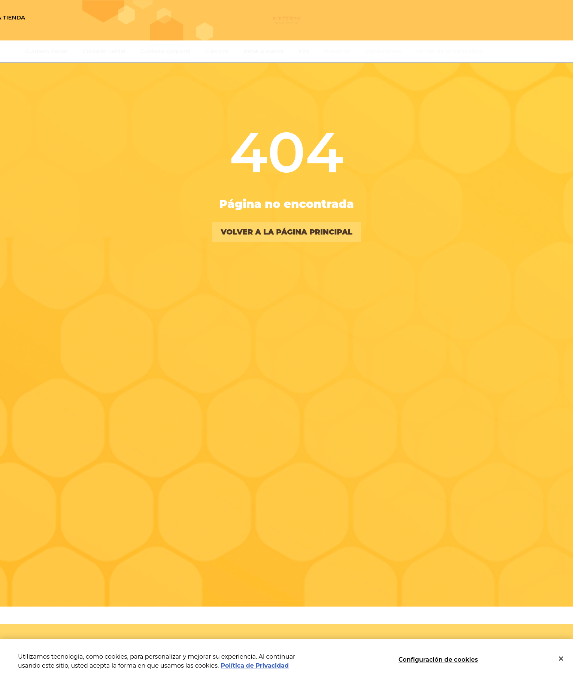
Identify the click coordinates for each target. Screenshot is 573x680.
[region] (286, 659)
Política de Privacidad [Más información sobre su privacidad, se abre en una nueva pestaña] (255, 665)
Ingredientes (383, 51)
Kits (303, 51)
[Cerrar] (561, 658)
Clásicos (216, 51)
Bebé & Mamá (263, 51)
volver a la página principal (286, 231)
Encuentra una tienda (71, 17)
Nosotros (337, 51)
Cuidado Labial (103, 51)
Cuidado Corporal (165, 51)
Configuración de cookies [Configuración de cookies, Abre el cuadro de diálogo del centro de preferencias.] (438, 659)
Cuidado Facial (46, 51)
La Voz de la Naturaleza (449, 51)
